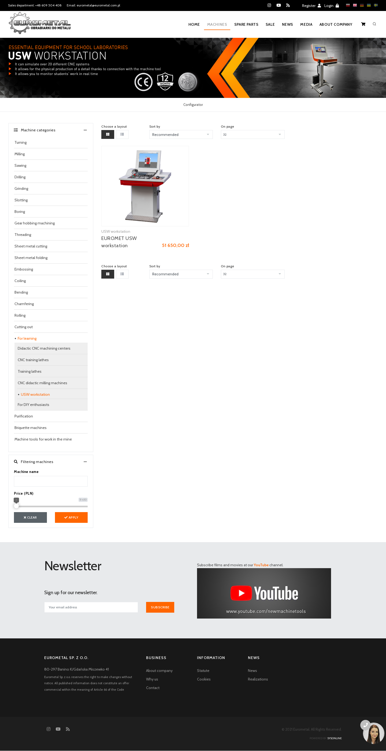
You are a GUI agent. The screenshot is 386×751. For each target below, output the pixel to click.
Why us (152, 679)
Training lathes (30, 371)
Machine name (26, 471)
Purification (23, 416)
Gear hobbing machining (34, 223)
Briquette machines (30, 427)
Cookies (204, 679)
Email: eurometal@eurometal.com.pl (93, 5)
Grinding (21, 188)
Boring (19, 211)
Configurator (193, 104)
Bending (21, 292)
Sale (268, 24)
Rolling (19, 315)
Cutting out (23, 326)
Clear (30, 517)
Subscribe (160, 607)
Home (191, 24)
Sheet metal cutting (30, 246)
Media (306, 24)
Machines (215, 24)
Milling (19, 153)
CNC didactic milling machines (42, 382)
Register (311, 5)
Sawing (20, 165)
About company (335, 24)
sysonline (334, 738)
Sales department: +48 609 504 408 (35, 5)
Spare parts (244, 24)
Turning (20, 142)
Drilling (19, 177)
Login (331, 5)
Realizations (258, 679)
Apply (71, 517)
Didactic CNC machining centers (44, 348)
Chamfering (24, 303)
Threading (22, 234)
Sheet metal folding (30, 257)
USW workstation (35, 394)
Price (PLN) (24, 493)
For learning (27, 338)
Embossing (23, 269)
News (286, 24)
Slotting (21, 200)
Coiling (20, 280)
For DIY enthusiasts (33, 404)
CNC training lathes (33, 359)
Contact (152, 687)
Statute (203, 670)
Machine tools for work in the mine (43, 439)
